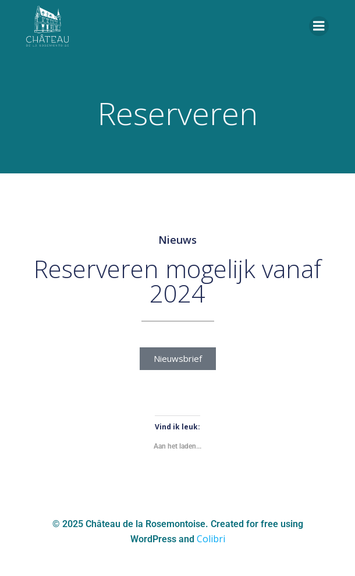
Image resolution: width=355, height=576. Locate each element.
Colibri (211, 538)
